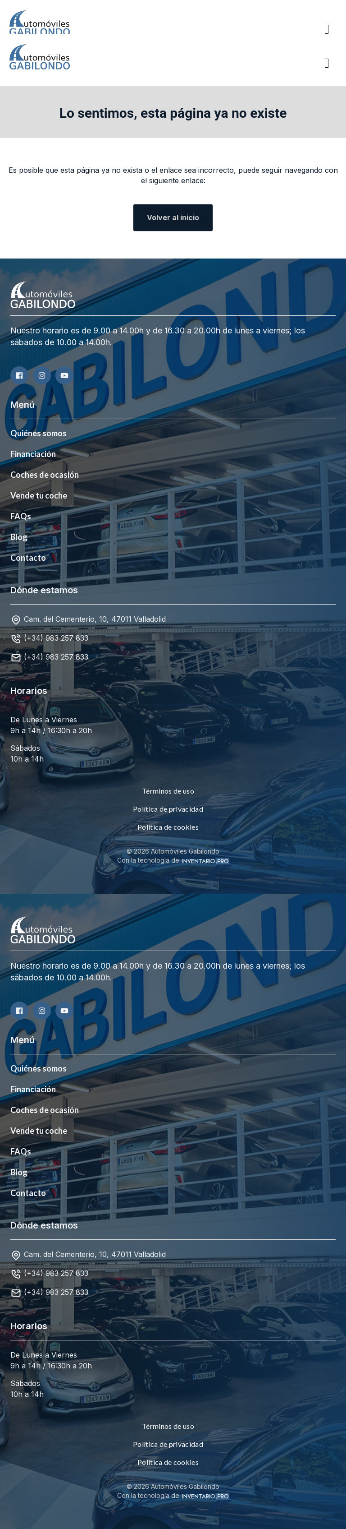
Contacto (28, 558)
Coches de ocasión (44, 475)
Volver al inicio (173, 217)
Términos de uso (168, 790)
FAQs (20, 516)
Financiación (33, 454)
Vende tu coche (38, 495)
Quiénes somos (38, 433)
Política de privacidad (168, 808)
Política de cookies (168, 826)
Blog (18, 537)
